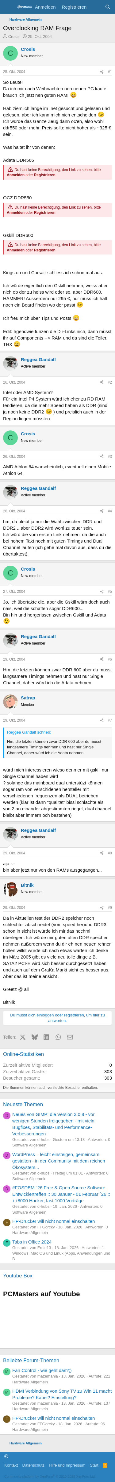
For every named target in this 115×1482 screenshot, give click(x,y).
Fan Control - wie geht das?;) (41, 1370)
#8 (110, 853)
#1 (110, 72)
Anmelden (16, 175)
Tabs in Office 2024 (32, 1241)
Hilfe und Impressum (67, 1465)
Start (94, 1465)
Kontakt (11, 1465)
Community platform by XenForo (50, 1476)
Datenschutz (33, 1465)
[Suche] (108, 7)
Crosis (14, 36)
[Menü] (8, 7)
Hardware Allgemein (30, 1232)
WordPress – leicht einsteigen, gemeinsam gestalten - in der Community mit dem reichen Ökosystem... (58, 1161)
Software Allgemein (29, 1145)
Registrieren (45, 175)
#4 (110, 511)
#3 (110, 456)
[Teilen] (102, 71)
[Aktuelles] (96, 7)
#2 (110, 382)
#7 (110, 720)
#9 (110, 908)
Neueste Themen (23, 1104)
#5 (110, 591)
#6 (110, 659)
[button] (6, 1457)
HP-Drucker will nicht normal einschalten (53, 1221)
